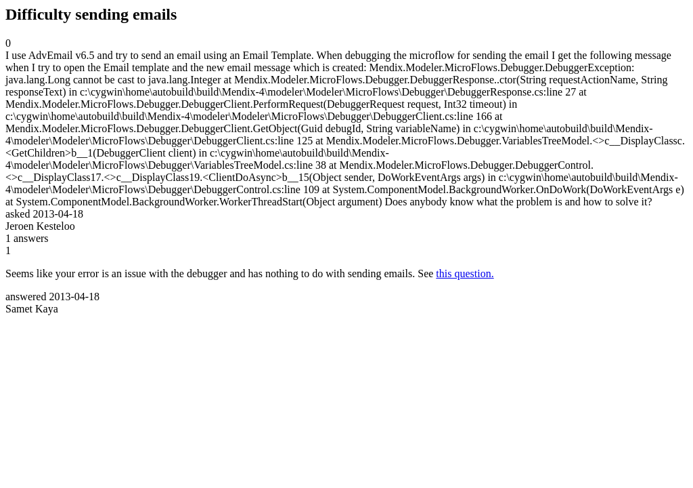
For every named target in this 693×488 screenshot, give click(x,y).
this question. (464, 273)
